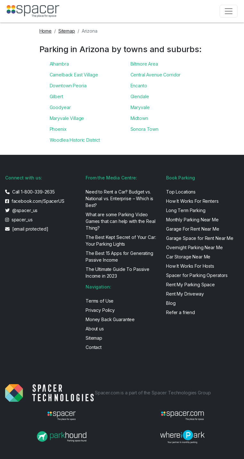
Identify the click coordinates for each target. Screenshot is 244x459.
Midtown (139, 118)
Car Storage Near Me (188, 256)
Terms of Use (100, 301)
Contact (94, 347)
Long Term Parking (186, 210)
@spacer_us (21, 210)
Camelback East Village (74, 74)
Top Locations (181, 191)
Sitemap (66, 31)
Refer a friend (180, 312)
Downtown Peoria (68, 85)
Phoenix (58, 129)
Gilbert (56, 96)
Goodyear (60, 107)
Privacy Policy (100, 310)
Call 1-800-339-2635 (30, 191)
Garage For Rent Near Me (192, 229)
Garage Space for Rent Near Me (199, 238)
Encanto (138, 85)
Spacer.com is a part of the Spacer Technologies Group (153, 392)
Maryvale (140, 107)
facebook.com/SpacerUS (34, 201)
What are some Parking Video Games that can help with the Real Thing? (120, 221)
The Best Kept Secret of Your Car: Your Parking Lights (121, 240)
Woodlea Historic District (75, 140)
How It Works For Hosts (190, 266)
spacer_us (18, 219)
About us (95, 328)
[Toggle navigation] (229, 11)
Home (45, 31)
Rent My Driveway (185, 294)
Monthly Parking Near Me (192, 219)
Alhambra (59, 64)
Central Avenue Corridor (155, 74)
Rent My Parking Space (190, 284)
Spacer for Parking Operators (197, 275)
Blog (170, 303)
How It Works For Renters (192, 201)
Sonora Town (144, 129)
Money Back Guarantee (110, 319)
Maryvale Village (67, 118)
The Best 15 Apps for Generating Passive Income (119, 256)
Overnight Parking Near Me (194, 247)
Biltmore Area (144, 64)
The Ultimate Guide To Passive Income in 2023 (117, 272)
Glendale (139, 96)
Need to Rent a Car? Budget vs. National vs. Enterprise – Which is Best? (119, 198)
